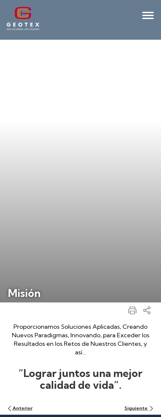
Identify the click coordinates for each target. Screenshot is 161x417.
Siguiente (138, 408)
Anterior (20, 408)
